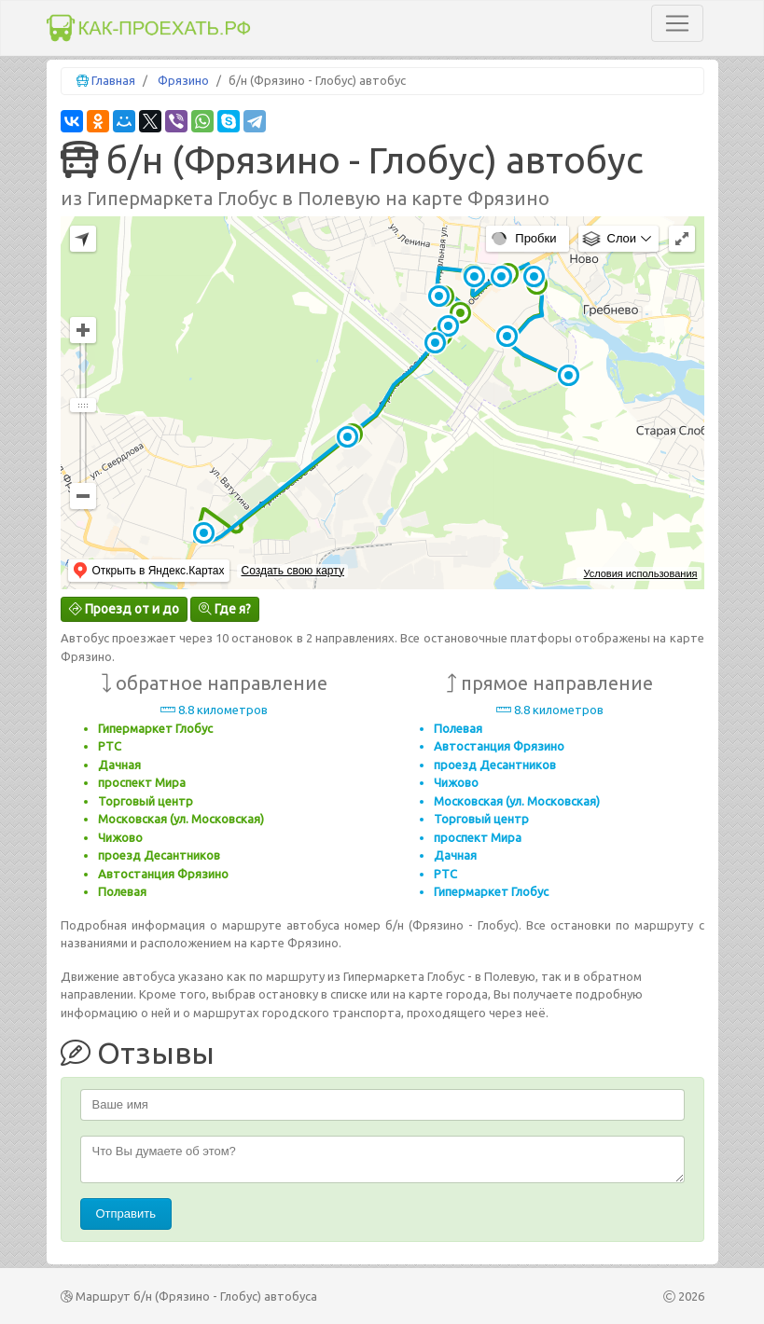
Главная (113, 80)
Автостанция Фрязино (163, 873)
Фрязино (183, 80)
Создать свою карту (292, 570)
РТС (109, 745)
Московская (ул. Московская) (181, 818)
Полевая (122, 891)
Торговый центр (145, 800)
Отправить (126, 1214)
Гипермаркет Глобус (155, 728)
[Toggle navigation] (677, 23)
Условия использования (640, 573)
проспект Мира (142, 782)
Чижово (120, 837)
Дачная (119, 764)
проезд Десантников (159, 855)
